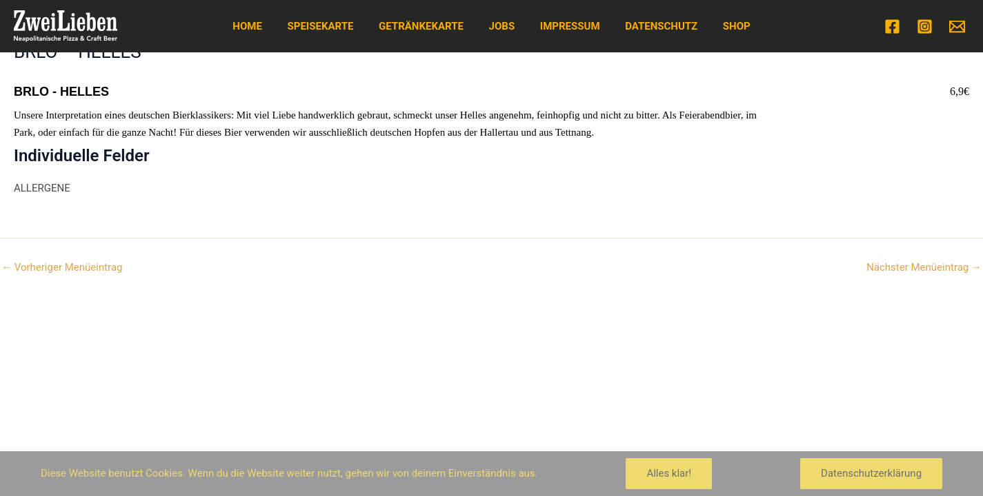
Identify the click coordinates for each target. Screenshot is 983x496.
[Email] (957, 26)
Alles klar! (668, 473)
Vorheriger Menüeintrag (61, 267)
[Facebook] (892, 26)
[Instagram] (925, 26)
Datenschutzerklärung (871, 473)
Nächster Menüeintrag (924, 267)
